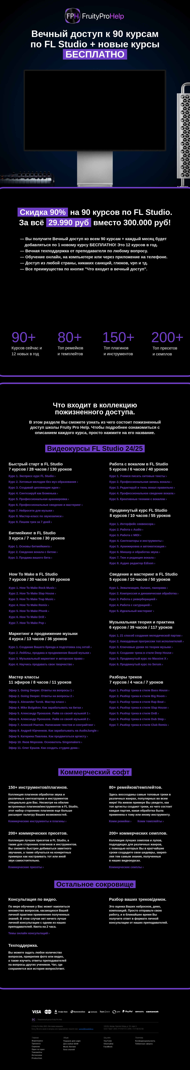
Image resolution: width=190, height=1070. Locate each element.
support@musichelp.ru (86, 1029)
